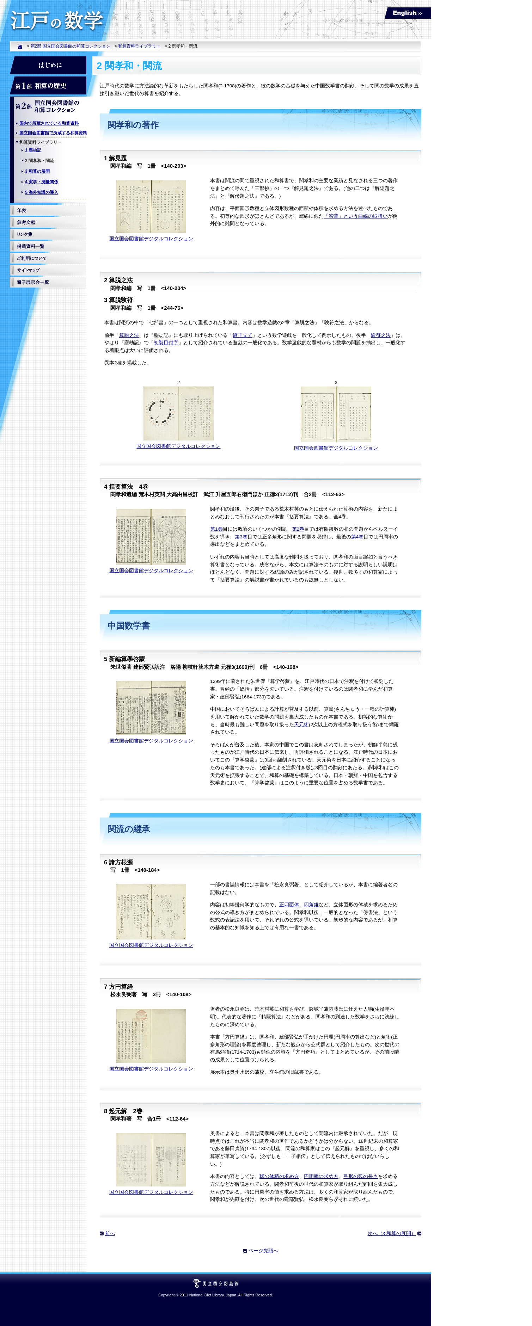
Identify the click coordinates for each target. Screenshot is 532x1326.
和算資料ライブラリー (139, 46)
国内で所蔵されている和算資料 (49, 123)
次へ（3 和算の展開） (392, 1233)
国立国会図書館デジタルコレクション (151, 238)
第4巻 (357, 536)
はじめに (48, 65)
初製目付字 (166, 342)
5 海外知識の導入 (41, 192)
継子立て (242, 335)
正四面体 (289, 904)
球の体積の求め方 (279, 1176)
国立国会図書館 (215, 1281)
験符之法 (381, 335)
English (408, 13)
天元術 (301, 724)
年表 (48, 210)
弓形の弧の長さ (360, 1176)
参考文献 (48, 222)
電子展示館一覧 (48, 282)
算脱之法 (129, 335)
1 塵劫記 (33, 150)
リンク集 (48, 234)
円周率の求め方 (321, 1176)
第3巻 (241, 536)
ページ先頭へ (263, 1250)
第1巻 (216, 529)
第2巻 (298, 529)
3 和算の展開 (37, 171)
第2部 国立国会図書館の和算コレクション (70, 46)
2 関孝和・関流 (39, 160)
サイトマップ (48, 270)
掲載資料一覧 (48, 246)
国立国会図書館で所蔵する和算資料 (53, 132)
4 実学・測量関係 (41, 181)
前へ (110, 1233)
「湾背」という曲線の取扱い (356, 216)
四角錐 (311, 904)
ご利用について (48, 258)
